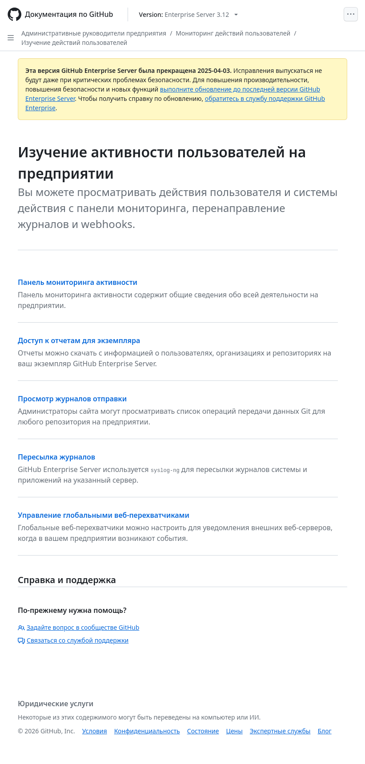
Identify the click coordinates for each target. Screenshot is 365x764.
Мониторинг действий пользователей (233, 33)
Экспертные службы (280, 731)
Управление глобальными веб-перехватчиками (103, 515)
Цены (234, 731)
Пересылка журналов (56, 457)
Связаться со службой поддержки (73, 640)
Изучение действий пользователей (74, 42)
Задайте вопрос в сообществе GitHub (78, 627)
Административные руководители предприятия (93, 33)
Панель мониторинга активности (77, 282)
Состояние (203, 731)
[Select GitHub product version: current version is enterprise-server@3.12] (188, 14)
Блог (324, 731)
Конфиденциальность (147, 731)
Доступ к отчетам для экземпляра (79, 340)
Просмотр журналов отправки (72, 399)
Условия (94, 731)
